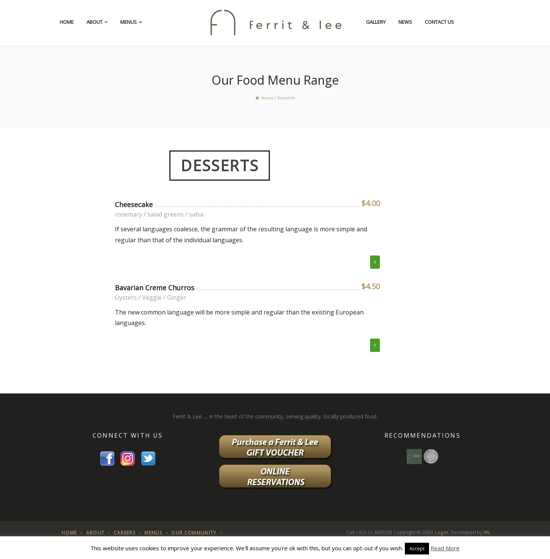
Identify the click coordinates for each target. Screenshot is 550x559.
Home (67, 22)
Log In (441, 532)
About (94, 22)
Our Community (193, 533)
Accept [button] (417, 548)
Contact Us (439, 22)
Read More (445, 548)
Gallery (376, 22)
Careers (124, 533)
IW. (487, 532)
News (405, 22)
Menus (128, 22)
